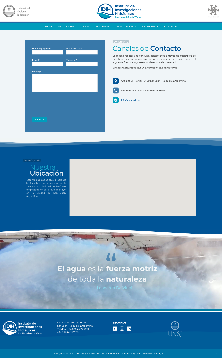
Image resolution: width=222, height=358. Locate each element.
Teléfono (82, 62)
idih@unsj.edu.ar (130, 100)
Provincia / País (82, 50)
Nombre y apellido (47, 50)
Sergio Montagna (155, 353)
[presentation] (53, 104)
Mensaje (65, 81)
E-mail (47, 62)
